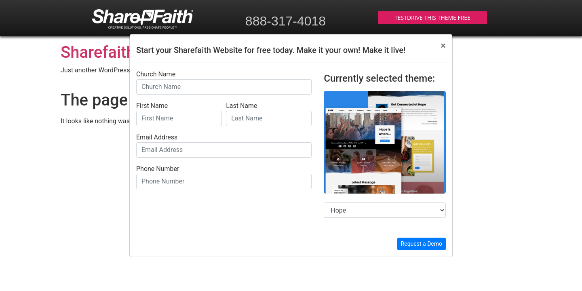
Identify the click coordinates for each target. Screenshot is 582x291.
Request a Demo (421, 243)
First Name (152, 106)
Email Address (156, 137)
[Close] (443, 45)
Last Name (241, 106)
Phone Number (157, 169)
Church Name (155, 74)
